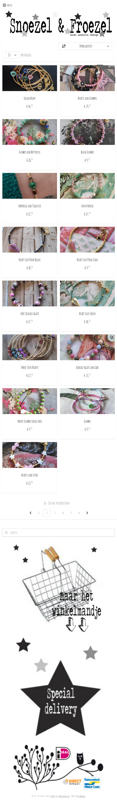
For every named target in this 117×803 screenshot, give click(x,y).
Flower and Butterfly (29, 152)
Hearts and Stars (29, 475)
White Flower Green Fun (29, 421)
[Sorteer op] (85, 46)
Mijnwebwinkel (81, 796)
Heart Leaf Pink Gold (87, 260)
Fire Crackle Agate (29, 313)
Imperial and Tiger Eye (29, 206)
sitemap (52, 796)
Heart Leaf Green (87, 313)
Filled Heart (30, 98)
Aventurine (87, 206)
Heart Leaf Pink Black (29, 260)
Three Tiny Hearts (30, 367)
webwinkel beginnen (64, 796)
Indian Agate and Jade (87, 367)
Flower (87, 421)
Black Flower (87, 152)
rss (57, 796)
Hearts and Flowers (87, 98)
